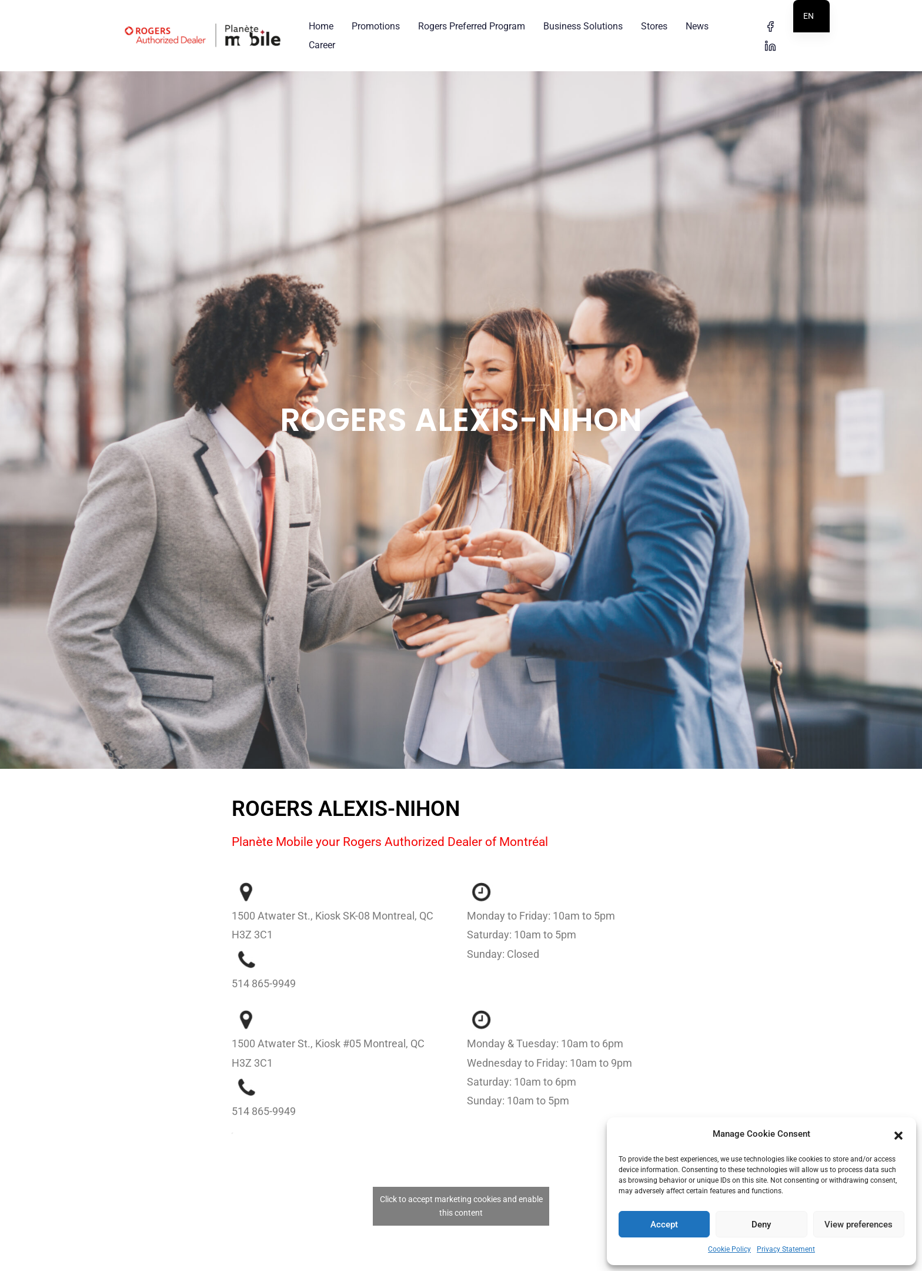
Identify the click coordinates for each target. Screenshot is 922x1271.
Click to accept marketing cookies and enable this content (461, 1178)
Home (321, 26)
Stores (654, 26)
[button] (898, 1134)
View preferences (858, 1224)
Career (322, 45)
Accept (664, 1224)
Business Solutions (583, 26)
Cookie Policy (729, 1249)
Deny (761, 1224)
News (697, 26)
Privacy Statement (786, 1249)
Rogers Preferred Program (471, 26)
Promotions (376, 26)
